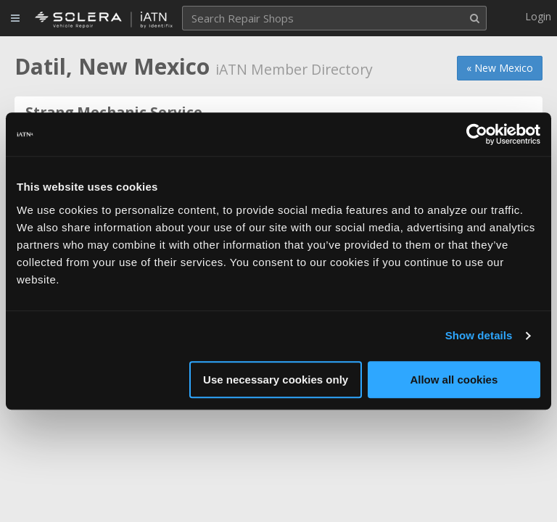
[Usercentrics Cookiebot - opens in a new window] (476, 134)
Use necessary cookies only (275, 379)
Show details (479, 335)
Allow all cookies (454, 379)
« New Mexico (499, 68)
